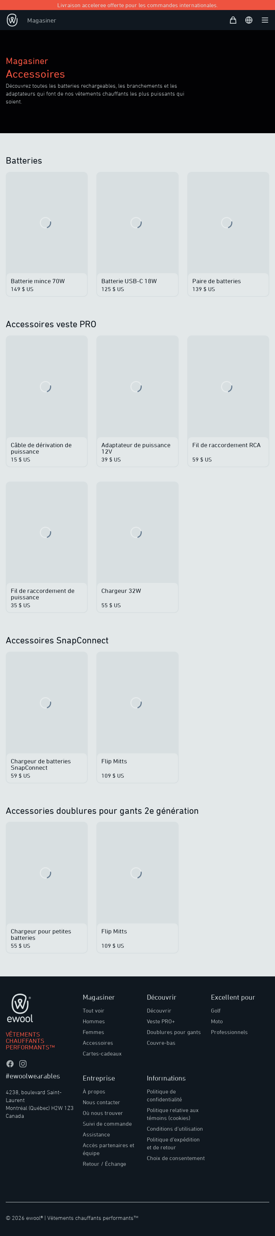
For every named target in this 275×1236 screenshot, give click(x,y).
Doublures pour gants (174, 1032)
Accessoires (98, 1042)
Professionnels (229, 1032)
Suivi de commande (107, 1123)
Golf (216, 1010)
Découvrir (159, 1010)
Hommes (94, 1021)
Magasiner (41, 20)
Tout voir (94, 1010)
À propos (94, 1091)
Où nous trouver (103, 1113)
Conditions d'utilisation (175, 1128)
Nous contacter (101, 1102)
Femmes (93, 1032)
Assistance (96, 1134)
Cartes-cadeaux (102, 1053)
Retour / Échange (104, 1163)
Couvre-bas (161, 1042)
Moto (217, 1021)
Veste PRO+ (161, 1021)
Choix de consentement (176, 1158)
